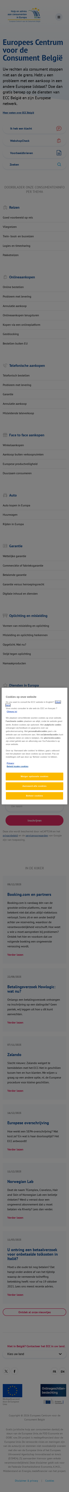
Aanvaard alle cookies (34, 786)
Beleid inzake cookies (17, 766)
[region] (34, 746)
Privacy (10, 763)
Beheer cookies (34, 796)
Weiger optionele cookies (34, 776)
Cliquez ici (12, 711)
